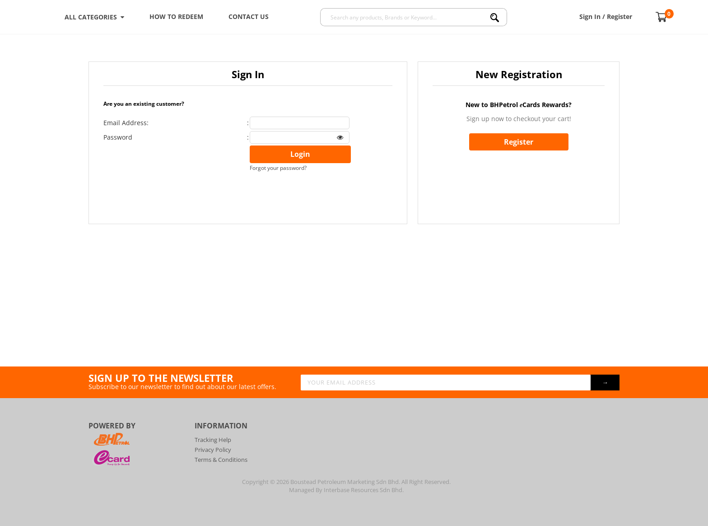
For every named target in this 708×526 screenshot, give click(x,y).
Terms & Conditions (221, 460)
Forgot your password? (278, 168)
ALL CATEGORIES (94, 17)
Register (518, 142)
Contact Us (248, 16)
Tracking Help (213, 440)
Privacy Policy (213, 450)
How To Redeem (176, 16)
